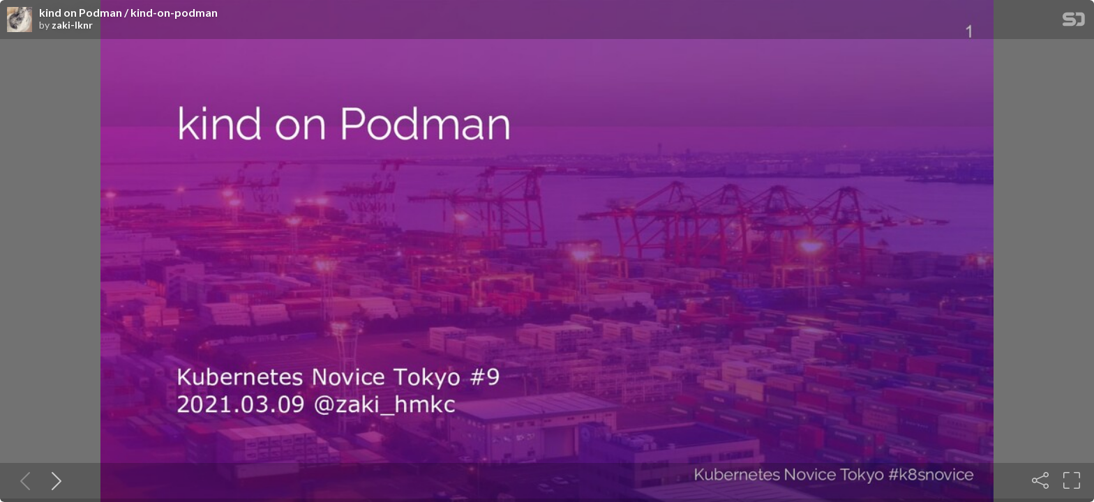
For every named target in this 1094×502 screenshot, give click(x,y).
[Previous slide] (22, 480)
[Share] (1040, 480)
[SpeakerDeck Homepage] (1074, 22)
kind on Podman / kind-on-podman (128, 12)
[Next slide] (54, 480)
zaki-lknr (72, 25)
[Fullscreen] (1072, 480)
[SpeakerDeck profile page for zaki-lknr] (19, 20)
